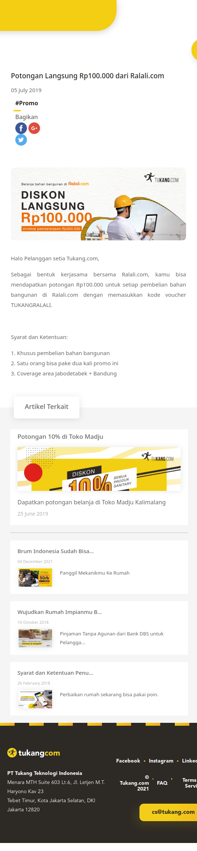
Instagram (161, 761)
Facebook (128, 761)
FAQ (162, 783)
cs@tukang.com (173, 812)
